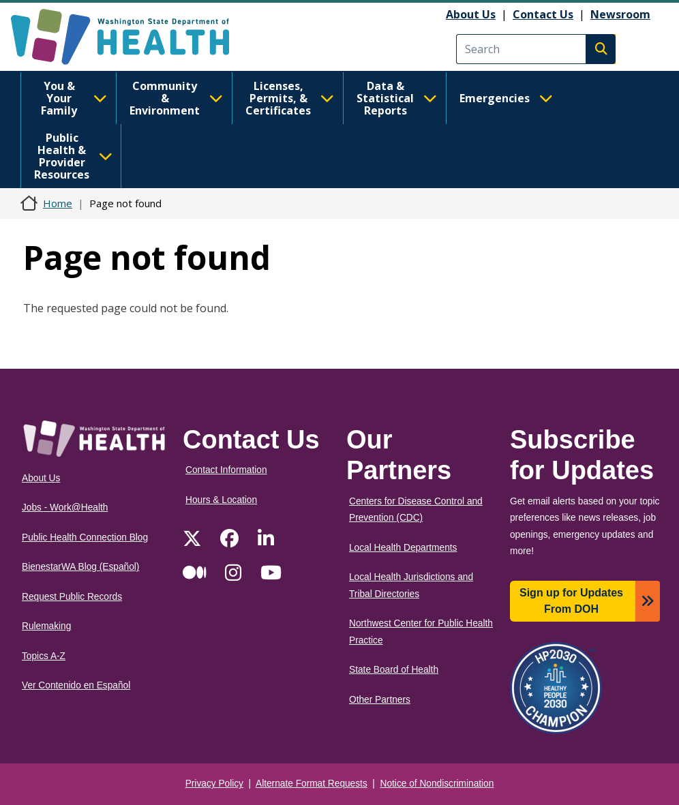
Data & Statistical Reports (397, 98)
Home (57, 203)
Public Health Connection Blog (85, 537)
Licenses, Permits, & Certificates (289, 98)
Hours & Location (221, 500)
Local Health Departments (403, 548)
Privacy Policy (214, 783)
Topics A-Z (43, 656)
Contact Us (543, 14)
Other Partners (379, 700)
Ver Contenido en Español (76, 685)
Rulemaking (46, 626)
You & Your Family (74, 98)
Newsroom (620, 14)
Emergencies (506, 98)
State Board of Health (393, 670)
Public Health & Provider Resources (73, 156)
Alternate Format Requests (311, 783)
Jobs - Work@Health (65, 507)
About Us (471, 14)
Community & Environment (176, 98)
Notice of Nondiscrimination (437, 783)
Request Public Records (72, 597)
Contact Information (226, 470)
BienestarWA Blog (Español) (80, 567)
